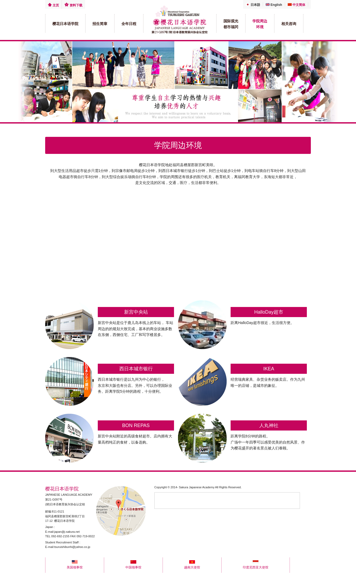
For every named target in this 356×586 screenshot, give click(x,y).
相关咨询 (288, 24)
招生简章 (99, 24)
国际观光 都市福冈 (230, 24)
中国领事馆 (133, 565)
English (274, 5)
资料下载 (73, 5)
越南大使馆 (192, 565)
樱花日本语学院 (65, 24)
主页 (53, 5)
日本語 (253, 5)
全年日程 (128, 24)
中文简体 (296, 5)
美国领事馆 (75, 565)
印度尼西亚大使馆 (255, 565)
